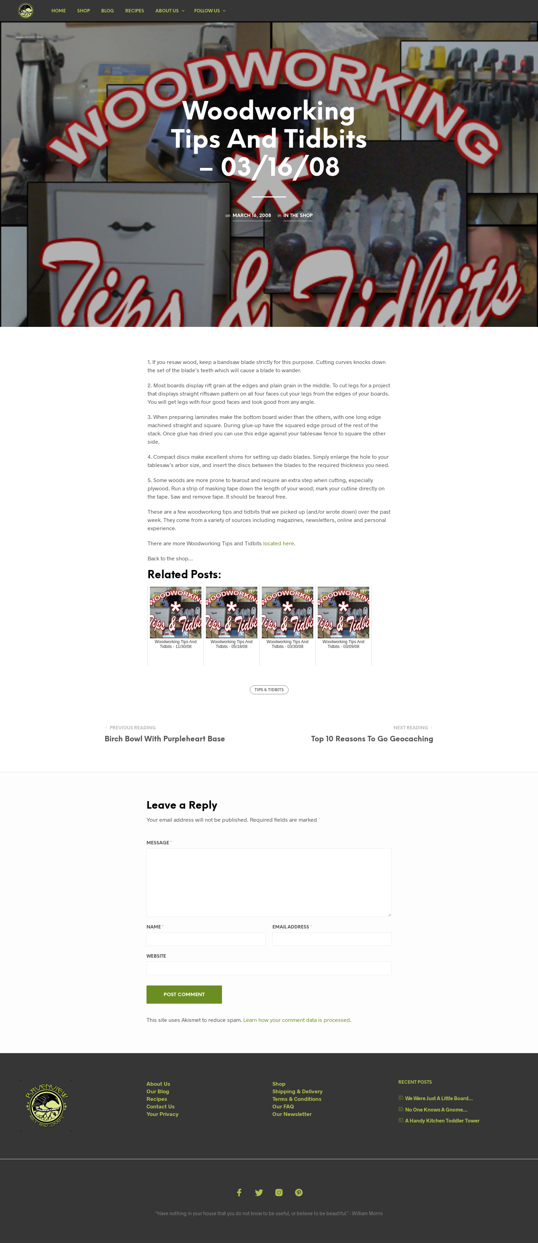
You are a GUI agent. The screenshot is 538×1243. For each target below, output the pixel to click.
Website (156, 956)
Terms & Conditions (296, 1098)
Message (159, 843)
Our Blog (158, 1091)
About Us (167, 11)
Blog (107, 11)
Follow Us (207, 11)
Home (58, 11)
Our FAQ (283, 1106)
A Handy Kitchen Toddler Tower (442, 1120)
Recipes (134, 11)
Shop (83, 11)
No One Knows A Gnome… (436, 1109)
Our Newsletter (292, 1113)
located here (278, 543)
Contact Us (161, 1106)
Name (155, 927)
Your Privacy (162, 1113)
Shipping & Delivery (297, 1091)
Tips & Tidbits (269, 690)
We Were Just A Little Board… (439, 1098)
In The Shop (298, 215)
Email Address (292, 927)
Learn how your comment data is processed (296, 1019)
